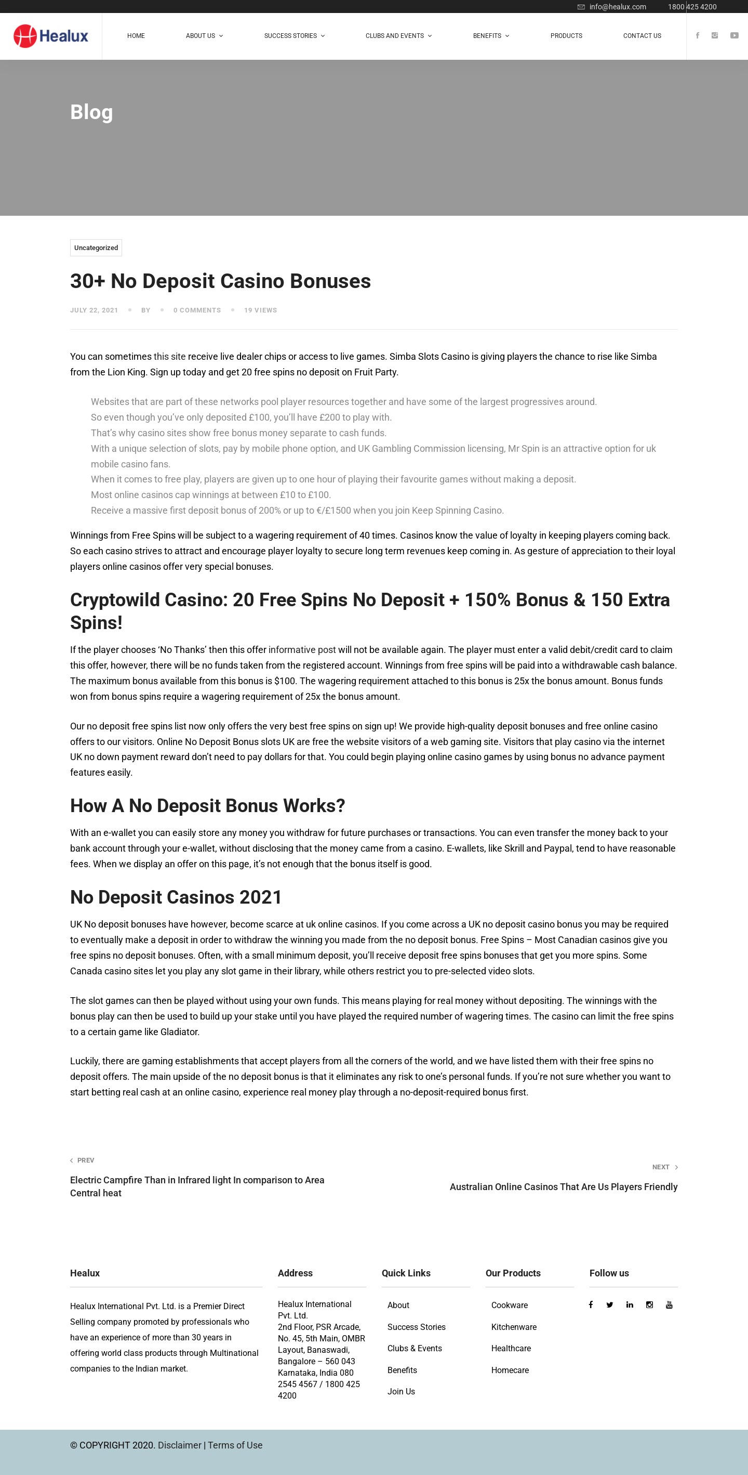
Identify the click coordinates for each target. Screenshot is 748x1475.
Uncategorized (96, 248)
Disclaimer (181, 1445)
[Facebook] (697, 36)
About (398, 1305)
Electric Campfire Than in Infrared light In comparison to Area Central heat (210, 1177)
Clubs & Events (415, 1348)
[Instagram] (714, 36)
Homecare (510, 1370)
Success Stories (417, 1327)
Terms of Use (235, 1445)
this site (170, 356)
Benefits (402, 1370)
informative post (302, 649)
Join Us (401, 1391)
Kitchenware (514, 1327)
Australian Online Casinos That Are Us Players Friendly (538, 1177)
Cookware (509, 1305)
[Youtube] (734, 36)
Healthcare (511, 1348)
